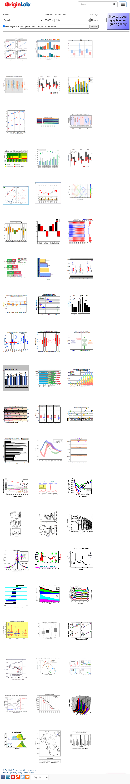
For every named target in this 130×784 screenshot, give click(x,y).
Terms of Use (28, 773)
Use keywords (12, 26)
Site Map (6, 773)
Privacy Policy (16, 773)
